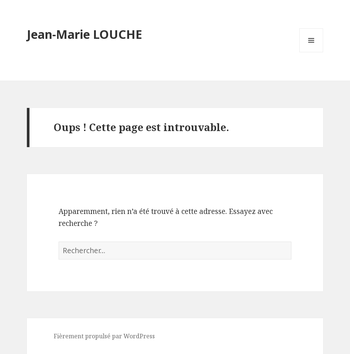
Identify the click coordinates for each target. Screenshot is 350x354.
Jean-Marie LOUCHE (84, 34)
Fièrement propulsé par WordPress (104, 336)
